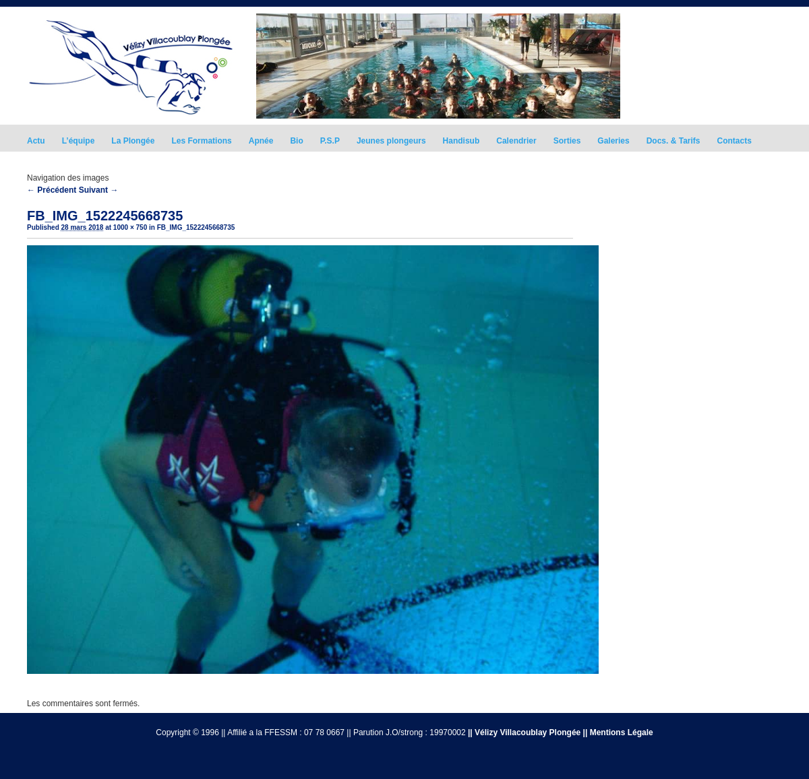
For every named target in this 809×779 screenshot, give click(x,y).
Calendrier (516, 141)
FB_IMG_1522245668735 (196, 227)
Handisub (461, 141)
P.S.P (330, 141)
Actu (36, 141)
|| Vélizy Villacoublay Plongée (524, 732)
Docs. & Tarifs (673, 141)
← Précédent (51, 190)
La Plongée (132, 141)
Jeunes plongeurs (391, 141)
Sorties (567, 141)
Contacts (734, 141)
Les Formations (201, 141)
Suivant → (99, 190)
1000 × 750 (130, 227)
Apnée (261, 141)
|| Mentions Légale (618, 732)
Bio (296, 141)
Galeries (613, 141)
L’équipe (78, 141)
